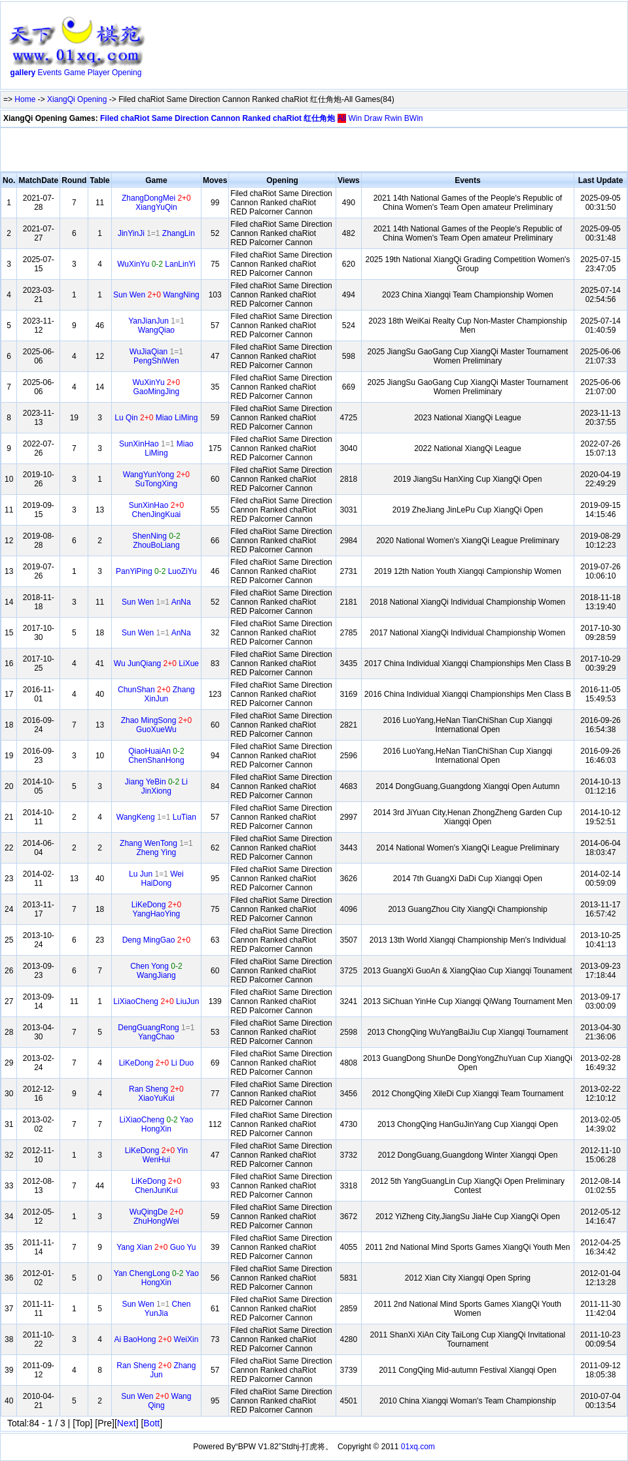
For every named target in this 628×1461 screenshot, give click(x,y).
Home (24, 99)
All (342, 118)
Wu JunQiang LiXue (156, 663)
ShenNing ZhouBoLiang (156, 540)
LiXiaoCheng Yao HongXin (156, 1124)
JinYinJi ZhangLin (156, 233)
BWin (413, 118)
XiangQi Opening (77, 99)
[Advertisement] (198, 48)
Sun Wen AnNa (156, 602)
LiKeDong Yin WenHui (156, 1155)
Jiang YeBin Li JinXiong (156, 786)
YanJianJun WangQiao (156, 325)
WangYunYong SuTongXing (156, 479)
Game (75, 72)
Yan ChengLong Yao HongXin (156, 1278)
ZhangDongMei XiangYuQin (156, 202)
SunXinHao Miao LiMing (156, 448)
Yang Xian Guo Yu (156, 1247)
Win (355, 118)
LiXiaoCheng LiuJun (156, 1001)
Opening (126, 72)
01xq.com (418, 1446)
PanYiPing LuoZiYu (156, 571)
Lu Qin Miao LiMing (156, 417)
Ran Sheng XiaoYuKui (156, 1093)
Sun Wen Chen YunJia (156, 1309)
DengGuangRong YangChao (156, 1032)
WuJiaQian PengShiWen (156, 356)
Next (126, 1423)
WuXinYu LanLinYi (156, 264)
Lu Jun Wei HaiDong (156, 878)
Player (99, 72)
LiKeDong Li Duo (156, 1062)
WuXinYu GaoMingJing (156, 387)
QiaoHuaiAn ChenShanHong (156, 756)
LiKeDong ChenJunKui (156, 1186)
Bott (151, 1423)
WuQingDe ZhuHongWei (156, 1216)
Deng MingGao (156, 940)
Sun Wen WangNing (156, 294)
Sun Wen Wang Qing (156, 1401)
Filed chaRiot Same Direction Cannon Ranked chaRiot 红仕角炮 (217, 118)
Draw (373, 118)
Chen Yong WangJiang (156, 971)
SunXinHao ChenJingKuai (156, 510)
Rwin (393, 118)
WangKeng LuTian (156, 817)
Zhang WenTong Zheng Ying (156, 848)
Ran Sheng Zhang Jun (156, 1370)
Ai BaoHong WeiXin (156, 1339)
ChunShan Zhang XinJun (156, 694)
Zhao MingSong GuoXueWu (156, 725)
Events (50, 72)
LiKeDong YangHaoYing (156, 909)
